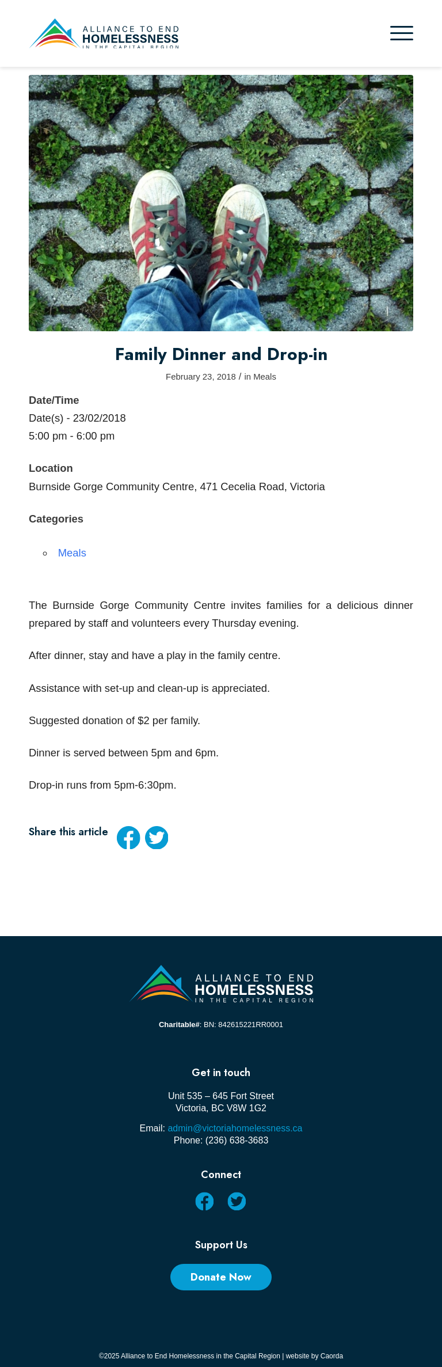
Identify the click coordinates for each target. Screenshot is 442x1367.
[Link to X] (236, 1201)
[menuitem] (401, 33)
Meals (264, 376)
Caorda (332, 1356)
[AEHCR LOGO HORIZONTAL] (103, 33)
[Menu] (401, 33)
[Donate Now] (221, 1277)
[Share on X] (156, 837)
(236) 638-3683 (236, 1140)
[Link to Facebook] (204, 1201)
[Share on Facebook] (128, 837)
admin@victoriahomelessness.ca (234, 1128)
